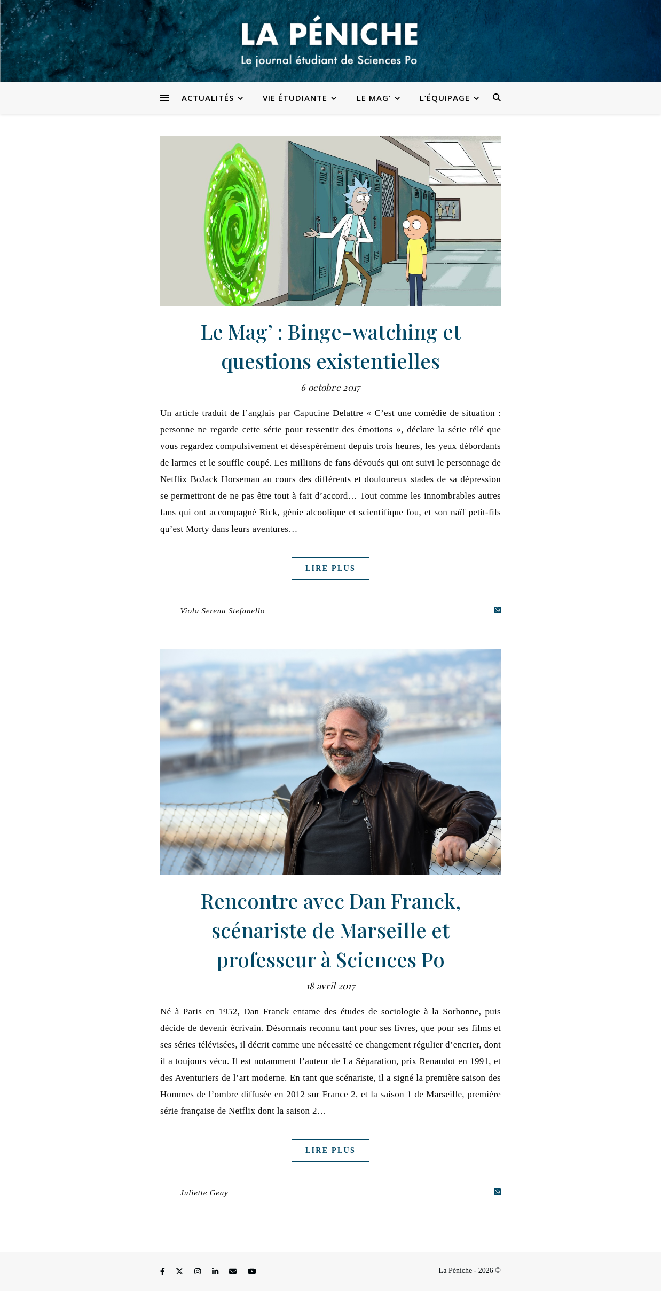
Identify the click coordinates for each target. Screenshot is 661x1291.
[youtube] (252, 1272)
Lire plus (330, 568)
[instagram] (198, 1272)
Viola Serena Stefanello (222, 611)
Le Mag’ (374, 97)
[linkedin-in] (216, 1272)
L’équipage (445, 97)
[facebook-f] (163, 1272)
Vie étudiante (295, 97)
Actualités (208, 97)
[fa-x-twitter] (180, 1272)
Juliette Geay (204, 1192)
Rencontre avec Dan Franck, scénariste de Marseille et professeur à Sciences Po (331, 930)
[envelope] (234, 1272)
